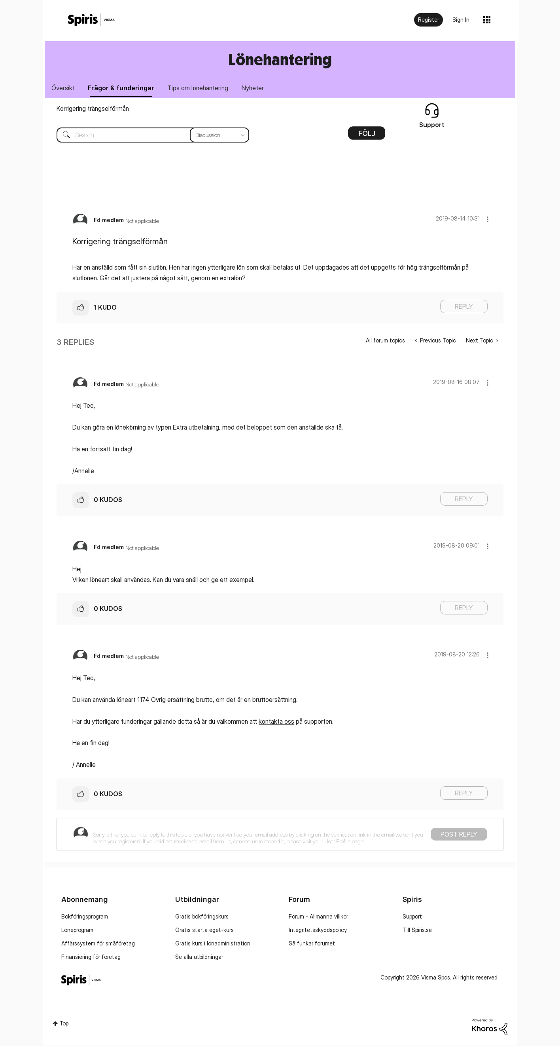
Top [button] (63, 1024)
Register (428, 19)
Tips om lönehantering (202, 88)
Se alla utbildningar (199, 957)
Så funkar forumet (312, 944)
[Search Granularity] (219, 135)
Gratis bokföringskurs (202, 917)
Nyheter (259, 88)
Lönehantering (280, 59)
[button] (487, 220)
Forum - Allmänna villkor (318, 917)
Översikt (64, 88)
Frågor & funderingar (124, 88)
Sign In (460, 19)
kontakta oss (276, 722)
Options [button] (366, 136)
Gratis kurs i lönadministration (212, 944)
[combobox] (147, 135)
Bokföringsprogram (84, 917)
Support (412, 917)
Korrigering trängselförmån (93, 109)
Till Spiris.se (417, 930)
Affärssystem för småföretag (98, 944)
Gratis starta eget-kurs (204, 930)
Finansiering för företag (91, 957)
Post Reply (459, 835)
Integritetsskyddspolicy (318, 930)
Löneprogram (77, 930)
